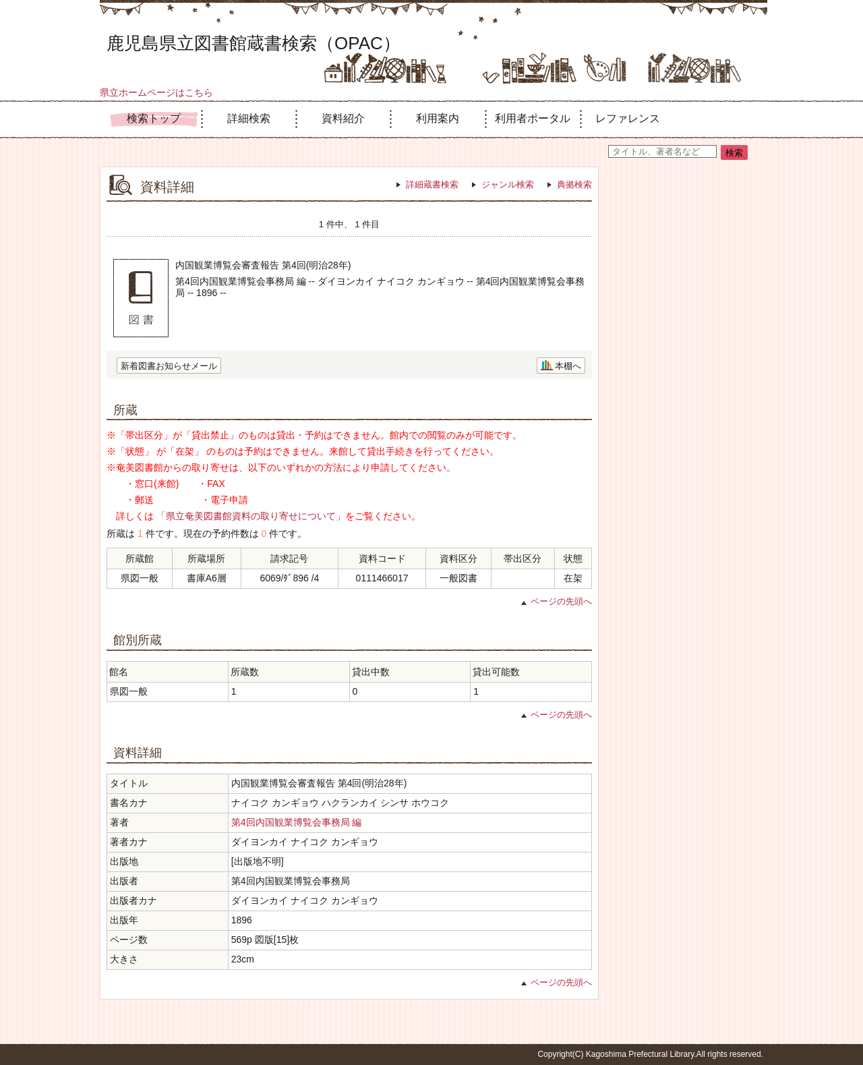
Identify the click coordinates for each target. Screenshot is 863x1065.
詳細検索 (248, 118)
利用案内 (437, 118)
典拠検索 (574, 184)
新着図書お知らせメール (169, 366)
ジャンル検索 (507, 184)
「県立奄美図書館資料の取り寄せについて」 (250, 516)
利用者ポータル (532, 118)
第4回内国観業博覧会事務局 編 (296, 822)
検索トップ (154, 118)
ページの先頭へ (561, 601)
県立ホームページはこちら (156, 92)
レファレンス (627, 118)
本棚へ (568, 366)
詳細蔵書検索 (432, 184)
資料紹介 (343, 118)
